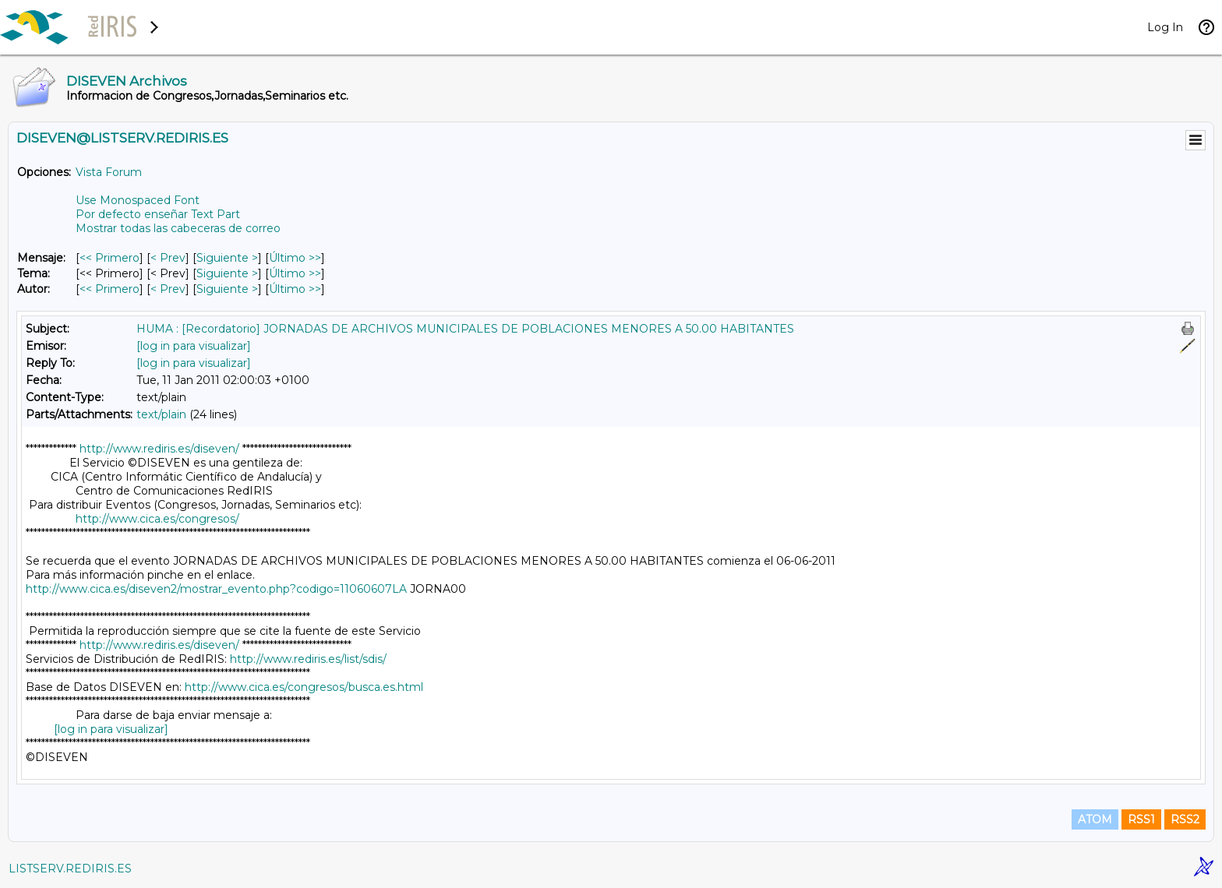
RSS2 (1185, 819)
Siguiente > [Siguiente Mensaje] (227, 258)
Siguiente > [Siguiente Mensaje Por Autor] (227, 289)
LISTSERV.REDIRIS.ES (70, 869)
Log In (1165, 27)
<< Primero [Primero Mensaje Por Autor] (109, 289)
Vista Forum (109, 172)
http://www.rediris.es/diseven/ (159, 449)
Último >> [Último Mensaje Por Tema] (295, 273)
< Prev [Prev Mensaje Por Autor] (167, 289)
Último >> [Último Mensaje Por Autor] (295, 289)
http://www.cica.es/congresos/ (157, 519)
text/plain (161, 414)
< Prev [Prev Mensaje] (167, 258)
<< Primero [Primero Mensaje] (109, 258)
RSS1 (1141, 819)
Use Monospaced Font (138, 200)
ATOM (1095, 819)
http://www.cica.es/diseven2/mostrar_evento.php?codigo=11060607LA (216, 589)
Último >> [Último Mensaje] (295, 258)
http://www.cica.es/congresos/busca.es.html (304, 687)
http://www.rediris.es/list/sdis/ (308, 659)
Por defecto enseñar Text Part (158, 214)
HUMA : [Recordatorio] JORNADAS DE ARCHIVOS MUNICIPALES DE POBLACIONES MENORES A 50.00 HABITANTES (465, 329)
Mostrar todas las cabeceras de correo (178, 228)
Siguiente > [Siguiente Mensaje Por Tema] (227, 273)
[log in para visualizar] (193, 346)
